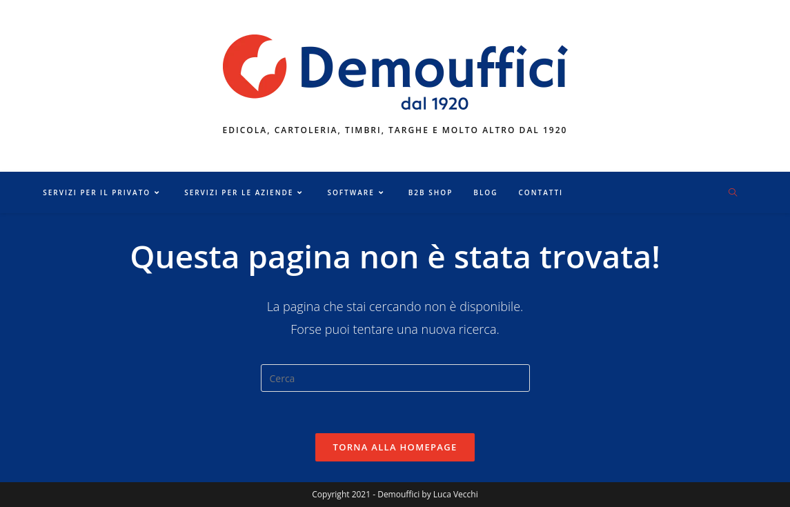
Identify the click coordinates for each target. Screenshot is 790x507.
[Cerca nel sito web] (732, 193)
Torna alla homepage (395, 447)
